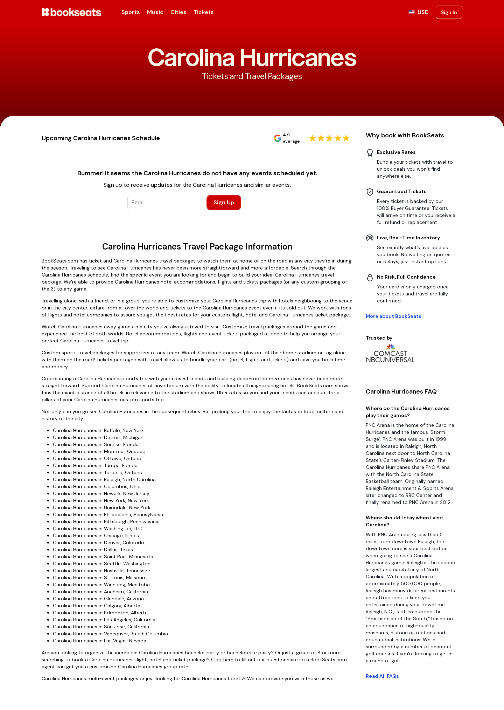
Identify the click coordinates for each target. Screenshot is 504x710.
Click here (222, 659)
